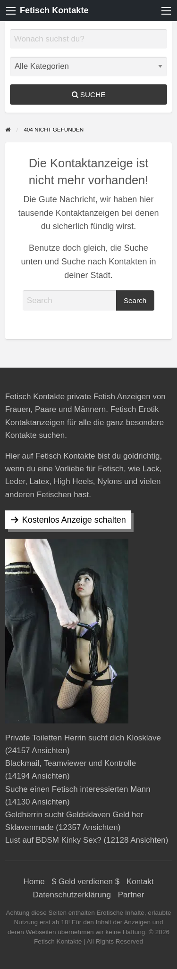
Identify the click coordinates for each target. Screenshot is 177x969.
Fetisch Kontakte (54, 10)
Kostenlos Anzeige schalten (74, 520)
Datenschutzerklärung (72, 894)
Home (33, 881)
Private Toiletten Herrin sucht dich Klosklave (83, 737)
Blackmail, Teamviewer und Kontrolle (70, 763)
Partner (131, 894)
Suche (89, 94)
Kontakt (140, 881)
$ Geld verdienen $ (86, 881)
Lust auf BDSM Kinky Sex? (53, 840)
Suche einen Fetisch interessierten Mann (78, 789)
